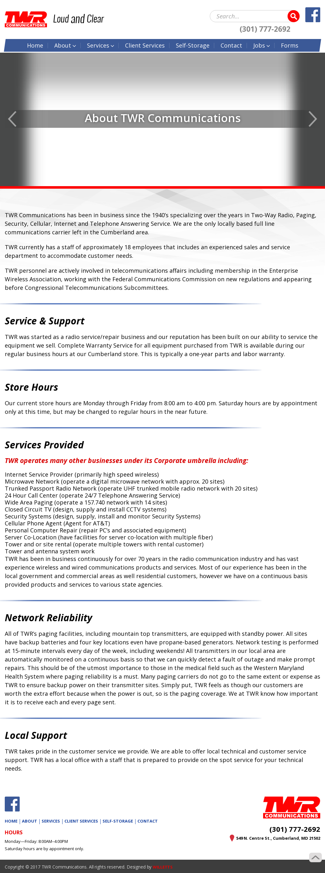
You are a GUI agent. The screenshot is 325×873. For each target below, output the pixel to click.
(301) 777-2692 (265, 28)
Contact (231, 44)
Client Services (81, 821)
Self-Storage (192, 44)
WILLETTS (164, 867)
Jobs (259, 44)
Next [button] (312, 119)
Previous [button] (12, 119)
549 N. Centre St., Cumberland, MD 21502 (274, 838)
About (62, 44)
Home (35, 44)
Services (98, 44)
